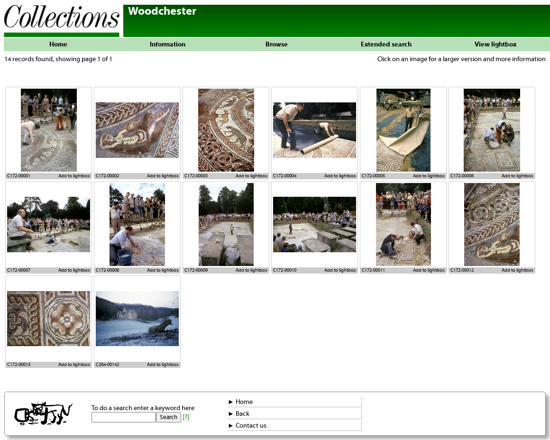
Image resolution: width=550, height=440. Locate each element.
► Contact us (247, 426)
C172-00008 (107, 270)
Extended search (386, 44)
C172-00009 (196, 270)
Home (58, 44)
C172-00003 (196, 176)
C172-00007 (18, 270)
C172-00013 (18, 364)
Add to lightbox (74, 176)
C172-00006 (462, 176)
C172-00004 (284, 176)
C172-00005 (373, 176)
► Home (240, 402)
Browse (277, 44)
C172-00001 (18, 176)
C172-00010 (284, 270)
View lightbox (495, 44)
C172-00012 (462, 270)
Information (167, 44)
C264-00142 (107, 364)
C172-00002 (107, 176)
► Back (238, 414)
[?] (186, 417)
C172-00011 (373, 270)
